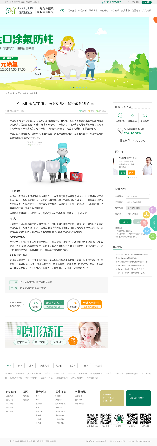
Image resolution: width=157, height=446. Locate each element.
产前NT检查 (59, 373)
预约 (91, 111)
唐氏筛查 (72, 373)
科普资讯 (114, 10)
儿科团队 (58, 408)
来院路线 (144, 118)
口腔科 (25, 93)
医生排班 (144, 223)
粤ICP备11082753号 (117, 441)
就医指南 (133, 118)
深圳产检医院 (31, 378)
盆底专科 (39, 404)
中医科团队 (59, 423)
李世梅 (136, 157)
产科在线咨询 (92, 378)
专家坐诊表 (79, 404)
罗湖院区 (135, 2)
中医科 (38, 423)
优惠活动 (152, 236)
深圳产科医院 (16, 378)
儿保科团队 (59, 415)
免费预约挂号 (91, 304)
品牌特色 (9, 404)
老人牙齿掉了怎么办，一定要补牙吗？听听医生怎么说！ (132, 254)
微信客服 (101, 111)
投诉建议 (9, 411)
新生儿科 (39, 411)
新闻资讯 (78, 400)
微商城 (147, 231)
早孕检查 (9, 373)
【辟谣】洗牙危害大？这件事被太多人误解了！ (131, 273)
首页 (61, 10)
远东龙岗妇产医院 (14, 93)
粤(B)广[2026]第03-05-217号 (96, 441)
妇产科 (48, 373)
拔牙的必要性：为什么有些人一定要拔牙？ (129, 265)
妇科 (37, 396)
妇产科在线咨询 (34, 373)
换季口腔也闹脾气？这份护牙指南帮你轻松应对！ (131, 262)
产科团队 (58, 400)
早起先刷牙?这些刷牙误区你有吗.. (36, 282)
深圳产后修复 (77, 378)
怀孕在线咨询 (132, 373)
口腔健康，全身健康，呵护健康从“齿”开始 (129, 269)
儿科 (37, 408)
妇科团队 (58, 396)
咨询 (82, 111)
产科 (37, 400)
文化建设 (146, 10)
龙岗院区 (146, 2)
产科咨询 (119, 373)
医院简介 (9, 396)
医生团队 (93, 10)
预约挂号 (152, 210)
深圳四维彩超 (62, 378)
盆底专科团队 (60, 404)
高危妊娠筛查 (96, 373)
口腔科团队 (59, 419)
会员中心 (125, 10)
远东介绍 (72, 10)
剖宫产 (108, 373)
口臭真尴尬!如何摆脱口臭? (33, 288)
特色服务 (104, 10)
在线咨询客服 (54, 304)
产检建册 (83, 373)
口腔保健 (33, 93)
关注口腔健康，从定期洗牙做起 (126, 258)
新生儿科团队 (60, 411)
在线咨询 (121, 118)
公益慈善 (136, 10)
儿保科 (38, 415)
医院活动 (78, 396)
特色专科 (82, 10)
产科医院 (20, 373)
